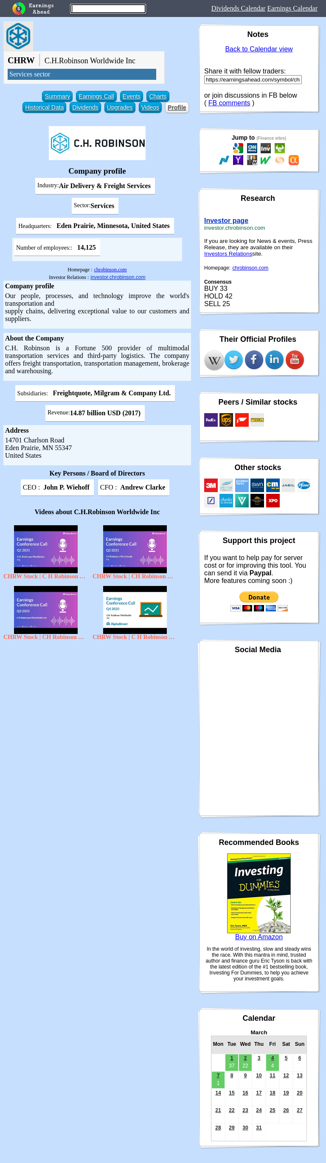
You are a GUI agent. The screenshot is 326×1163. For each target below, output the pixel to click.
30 (245, 1128)
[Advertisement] (97, 706)
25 (272, 1110)
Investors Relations (228, 254)
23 (245, 1110)
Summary (57, 96)
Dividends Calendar (238, 8)
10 (258, 1076)
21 (218, 1110)
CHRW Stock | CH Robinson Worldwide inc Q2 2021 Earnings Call (135, 576)
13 (299, 1076)
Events (132, 96)
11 (272, 1076)
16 (245, 1093)
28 (218, 1128)
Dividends (85, 107)
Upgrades (120, 107)
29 (231, 1128)
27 (299, 1110)
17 (258, 1093)
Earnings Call (96, 96)
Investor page (226, 220)
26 (286, 1110)
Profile (177, 107)
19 (286, 1093)
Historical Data (44, 107)
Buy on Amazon (259, 937)
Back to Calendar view (258, 49)
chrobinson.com (110, 270)
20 (299, 1093)
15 (231, 1093)
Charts (157, 96)
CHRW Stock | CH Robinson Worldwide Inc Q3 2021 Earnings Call (45, 637)
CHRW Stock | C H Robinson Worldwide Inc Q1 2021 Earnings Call (45, 576)
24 (258, 1110)
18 (272, 1093)
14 (218, 1093)
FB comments (229, 103)
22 (231, 1110)
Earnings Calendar (292, 8)
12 (286, 1076)
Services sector (29, 74)
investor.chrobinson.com (117, 277)
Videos (150, 107)
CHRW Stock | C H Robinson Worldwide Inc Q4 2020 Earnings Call (135, 637)
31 (258, 1128)
